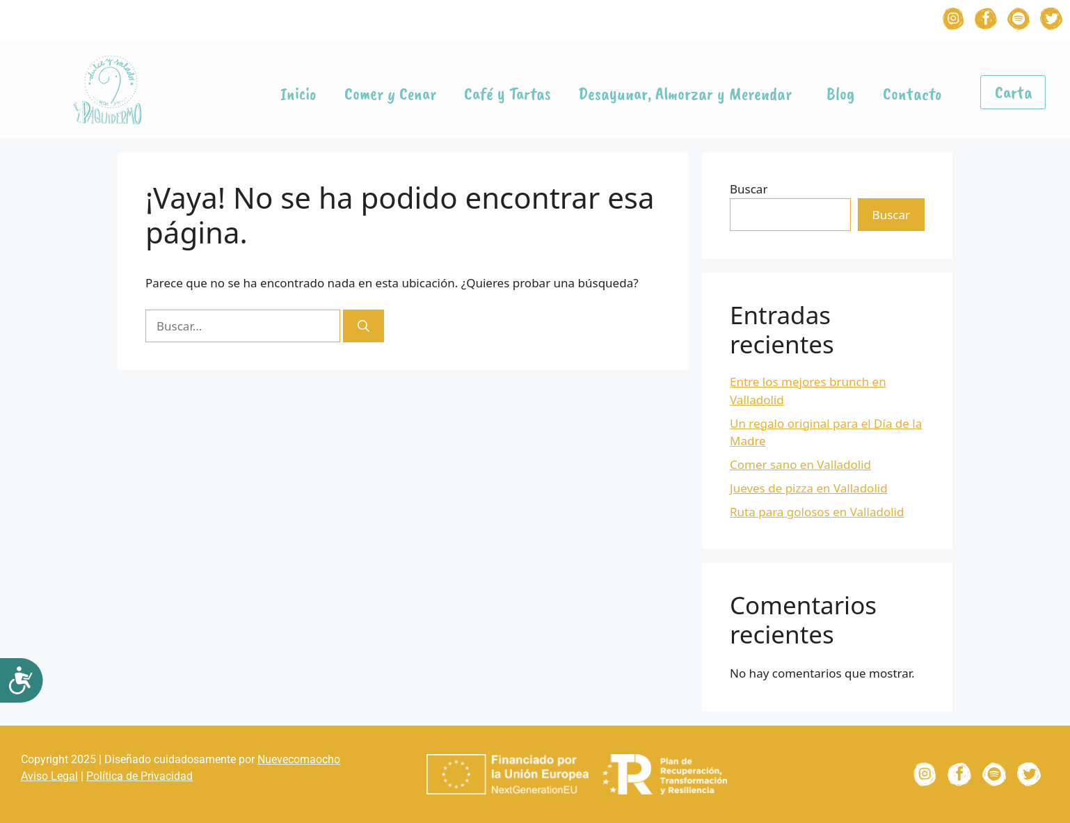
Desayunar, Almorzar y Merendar (688, 93)
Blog (841, 93)
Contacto (912, 93)
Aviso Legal (49, 776)
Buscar (748, 189)
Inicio (298, 93)
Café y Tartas (507, 93)
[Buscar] (363, 326)
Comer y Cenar (390, 93)
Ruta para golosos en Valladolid (817, 512)
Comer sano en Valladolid (800, 464)
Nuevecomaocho (298, 759)
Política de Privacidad (139, 776)
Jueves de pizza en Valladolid (809, 488)
